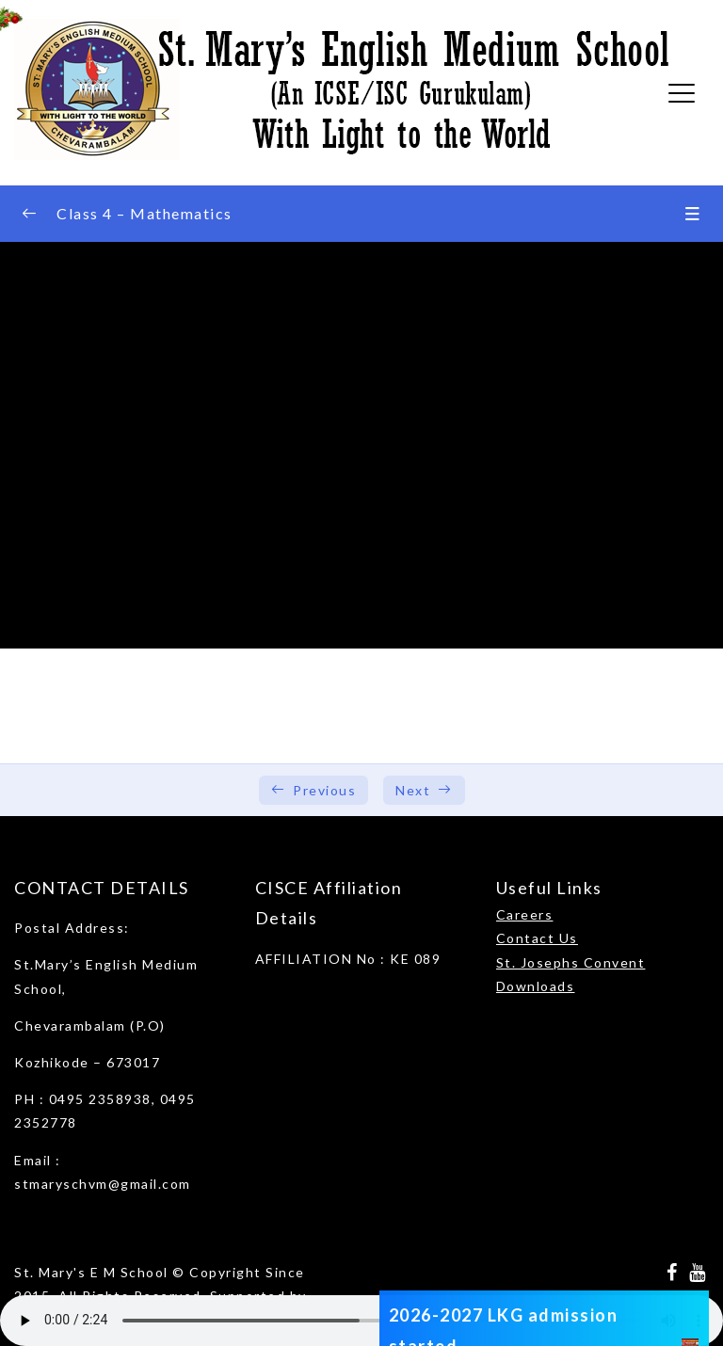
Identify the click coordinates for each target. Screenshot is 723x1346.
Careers (525, 914)
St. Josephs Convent (571, 962)
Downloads (535, 986)
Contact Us (537, 938)
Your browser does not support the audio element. (361, 1320)
